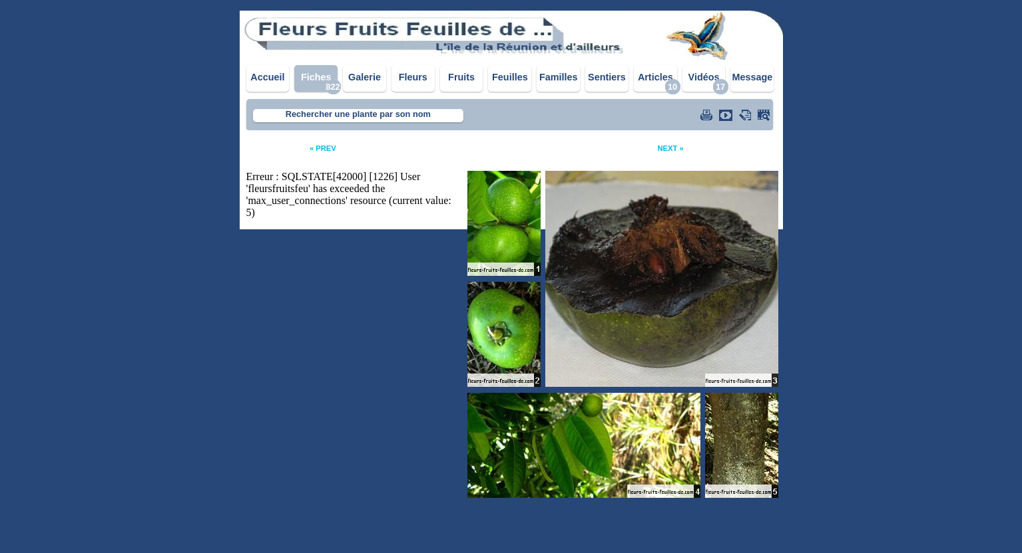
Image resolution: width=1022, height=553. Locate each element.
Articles (655, 77)
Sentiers (607, 77)
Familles (558, 77)
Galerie (364, 77)
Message (752, 77)
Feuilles (510, 77)
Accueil (267, 77)
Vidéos (704, 77)
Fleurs (413, 77)
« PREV (323, 148)
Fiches (316, 77)
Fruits (461, 77)
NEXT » (670, 148)
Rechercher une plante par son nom (358, 114)
